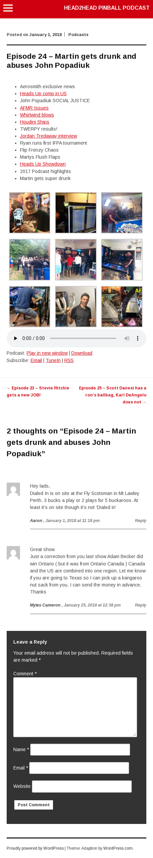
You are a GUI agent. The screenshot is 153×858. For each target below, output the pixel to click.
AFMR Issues (34, 108)
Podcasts (78, 34)
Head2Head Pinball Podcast (107, 8)
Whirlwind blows (37, 115)
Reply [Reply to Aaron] (140, 520)
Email (36, 360)
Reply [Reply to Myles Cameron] (140, 605)
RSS (69, 360)
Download (81, 353)
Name (21, 749)
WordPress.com (118, 848)
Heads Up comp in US (43, 93)
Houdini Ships (34, 122)
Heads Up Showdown (43, 164)
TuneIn (53, 360)
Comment (25, 673)
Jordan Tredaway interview (48, 136)
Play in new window (47, 353)
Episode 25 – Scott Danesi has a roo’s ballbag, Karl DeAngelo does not (112, 395)
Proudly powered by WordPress (35, 848)
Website (22, 786)
